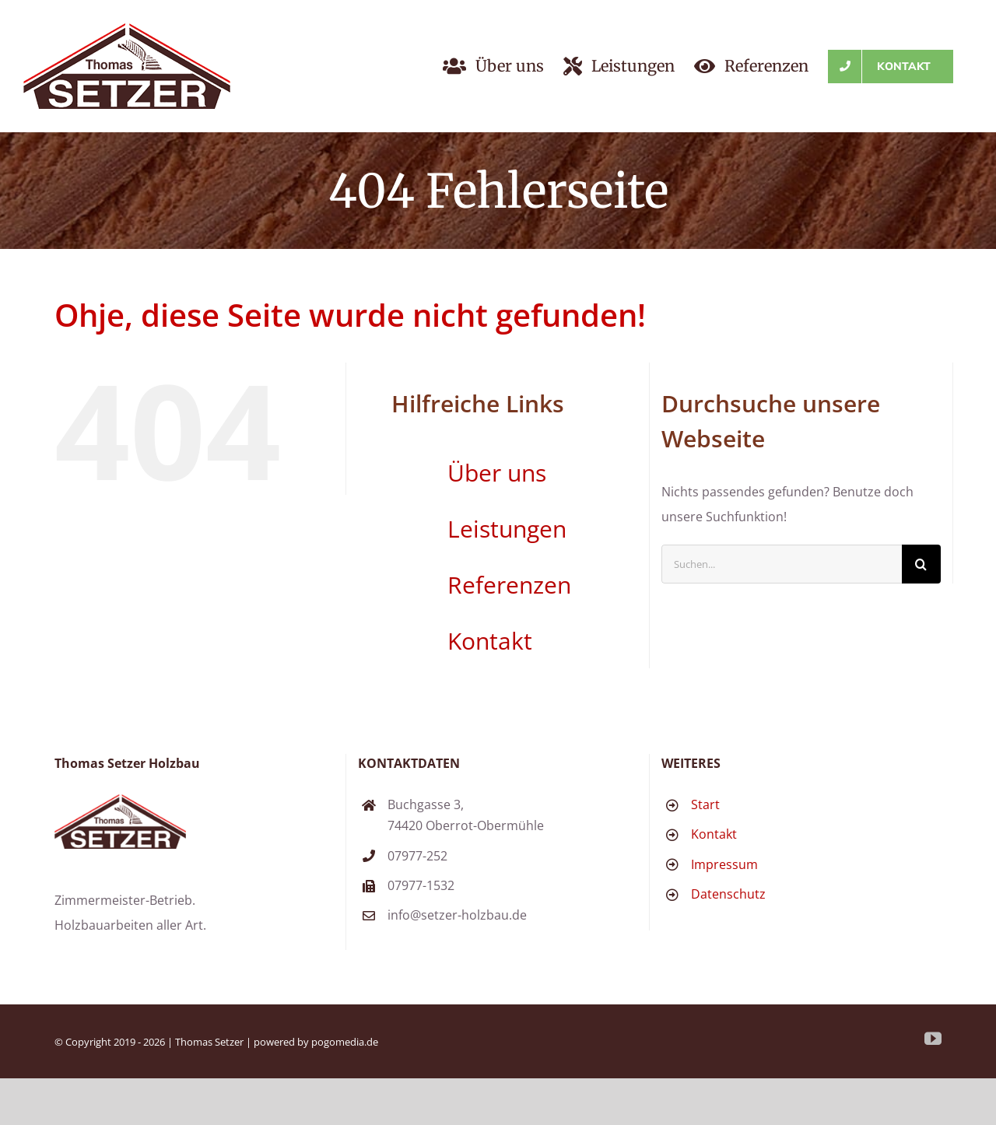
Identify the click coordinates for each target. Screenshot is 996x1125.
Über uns (496, 473)
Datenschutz (728, 893)
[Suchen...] (781, 564)
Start (705, 804)
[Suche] (921, 564)
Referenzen (509, 585)
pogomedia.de (344, 1042)
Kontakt (489, 641)
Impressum (724, 864)
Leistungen (506, 529)
